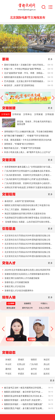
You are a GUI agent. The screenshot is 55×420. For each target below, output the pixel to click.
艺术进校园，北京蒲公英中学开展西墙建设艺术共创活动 (24, 81)
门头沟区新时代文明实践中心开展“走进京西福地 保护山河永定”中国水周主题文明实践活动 (29, 179)
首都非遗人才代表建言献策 (17, 282)
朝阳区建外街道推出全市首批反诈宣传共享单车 (24, 77)
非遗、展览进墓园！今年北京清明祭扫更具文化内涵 (27, 139)
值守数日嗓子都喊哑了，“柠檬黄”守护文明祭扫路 (26, 135)
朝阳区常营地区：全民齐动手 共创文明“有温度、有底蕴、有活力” (24, 400)
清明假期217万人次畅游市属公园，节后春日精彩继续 (28, 131)
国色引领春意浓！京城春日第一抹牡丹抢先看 (24, 64)
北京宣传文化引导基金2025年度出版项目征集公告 (27, 256)
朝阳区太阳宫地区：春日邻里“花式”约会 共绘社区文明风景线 (24, 391)
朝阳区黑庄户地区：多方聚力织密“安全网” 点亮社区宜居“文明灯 (24, 408)
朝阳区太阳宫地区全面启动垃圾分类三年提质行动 (27, 205)
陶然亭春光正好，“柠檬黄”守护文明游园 (22, 148)
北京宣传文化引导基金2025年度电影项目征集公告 (27, 252)
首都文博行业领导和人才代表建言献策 (22, 278)
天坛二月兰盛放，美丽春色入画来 (20, 209)
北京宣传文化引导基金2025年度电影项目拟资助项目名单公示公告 (29, 247)
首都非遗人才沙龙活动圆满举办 (19, 290)
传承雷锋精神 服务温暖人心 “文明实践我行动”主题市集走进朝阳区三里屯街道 (29, 166)
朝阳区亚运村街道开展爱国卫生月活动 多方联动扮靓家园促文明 (24, 395)
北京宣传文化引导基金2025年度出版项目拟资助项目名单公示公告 (29, 243)
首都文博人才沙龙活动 (15, 286)
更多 (50, 59)
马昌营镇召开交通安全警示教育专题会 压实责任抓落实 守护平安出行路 (29, 217)
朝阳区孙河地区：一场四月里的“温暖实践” (23, 404)
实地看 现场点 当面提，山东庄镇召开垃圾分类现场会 (29, 221)
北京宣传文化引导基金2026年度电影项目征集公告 (27, 239)
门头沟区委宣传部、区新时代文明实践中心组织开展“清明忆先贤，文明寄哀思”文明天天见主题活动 (29, 183)
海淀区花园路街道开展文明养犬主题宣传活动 (25, 213)
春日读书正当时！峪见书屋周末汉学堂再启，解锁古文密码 (24, 387)
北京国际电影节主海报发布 (27, 17)
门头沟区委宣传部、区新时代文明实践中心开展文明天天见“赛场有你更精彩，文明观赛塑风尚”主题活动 (29, 175)
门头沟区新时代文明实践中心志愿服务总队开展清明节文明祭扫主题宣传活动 (29, 170)
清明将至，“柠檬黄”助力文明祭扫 (19, 143)
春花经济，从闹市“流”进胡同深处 (19, 85)
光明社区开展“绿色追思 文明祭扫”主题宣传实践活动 (28, 187)
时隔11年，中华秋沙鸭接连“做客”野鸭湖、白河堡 (24, 68)
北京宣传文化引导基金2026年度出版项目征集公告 (27, 235)
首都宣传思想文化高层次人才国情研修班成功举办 (27, 274)
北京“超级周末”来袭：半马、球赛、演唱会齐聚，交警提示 (24, 73)
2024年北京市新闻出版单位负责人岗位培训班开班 (27, 269)
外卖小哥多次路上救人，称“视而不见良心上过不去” (27, 152)
